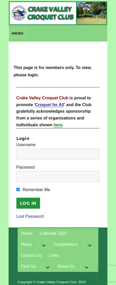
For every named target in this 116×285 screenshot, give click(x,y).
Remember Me (33, 189)
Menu (17, 33)
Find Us (28, 266)
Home (27, 233)
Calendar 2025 (53, 233)
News (26, 244)
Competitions (66, 244)
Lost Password (30, 216)
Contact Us (31, 255)
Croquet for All (49, 104)
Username (26, 144)
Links (54, 255)
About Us (66, 266)
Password (25, 167)
